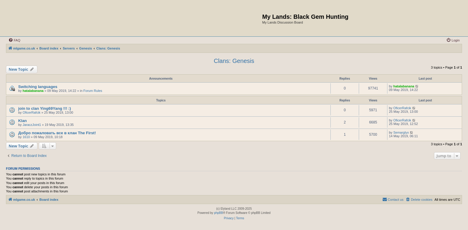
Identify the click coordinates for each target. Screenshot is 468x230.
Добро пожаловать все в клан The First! (57, 133)
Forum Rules (92, 90)
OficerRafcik (32, 112)
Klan (22, 120)
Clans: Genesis (234, 61)
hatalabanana (33, 90)
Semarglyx (401, 132)
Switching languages (37, 86)
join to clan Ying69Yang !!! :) (44, 108)
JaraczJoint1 (32, 124)
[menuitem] (14, 40)
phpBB (218, 212)
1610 (26, 137)
